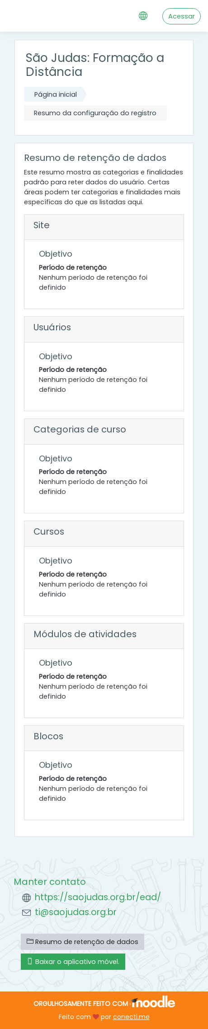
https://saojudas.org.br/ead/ (98, 897)
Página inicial (55, 94)
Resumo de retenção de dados (82, 941)
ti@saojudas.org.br (76, 912)
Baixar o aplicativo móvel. (73, 961)
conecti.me (131, 1016)
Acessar (181, 16)
